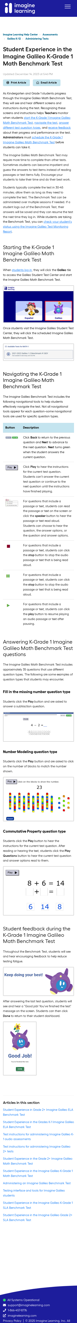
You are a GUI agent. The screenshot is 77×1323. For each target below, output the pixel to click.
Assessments (50, 34)
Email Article (46, 82)
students (18, 270)
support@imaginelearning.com (29, 1305)
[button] (67, 6)
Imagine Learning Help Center (20, 34)
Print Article (16, 82)
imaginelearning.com (22, 1315)
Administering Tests (37, 38)
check (48, 221)
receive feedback (59, 127)
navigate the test (45, 122)
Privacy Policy (12, 1320)
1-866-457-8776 (17, 1310)
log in (28, 270)
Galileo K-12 (14, 38)
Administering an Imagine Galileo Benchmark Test (37, 1183)
